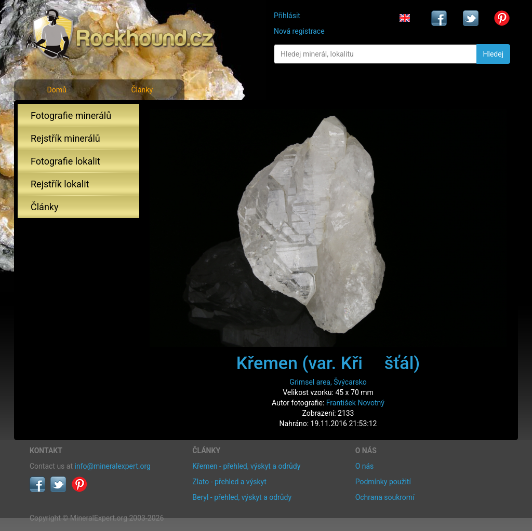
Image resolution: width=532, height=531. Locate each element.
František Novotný (355, 403)
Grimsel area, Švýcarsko (328, 382)
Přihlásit (287, 15)
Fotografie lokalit (65, 161)
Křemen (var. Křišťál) (328, 362)
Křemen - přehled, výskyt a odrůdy (246, 466)
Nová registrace (299, 31)
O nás (364, 466)
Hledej (493, 54)
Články (142, 90)
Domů (56, 90)
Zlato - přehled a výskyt (229, 482)
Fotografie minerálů (71, 115)
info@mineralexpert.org (113, 466)
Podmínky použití (383, 482)
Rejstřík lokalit (60, 184)
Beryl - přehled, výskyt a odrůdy (241, 497)
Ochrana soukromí (385, 497)
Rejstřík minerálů (65, 138)
